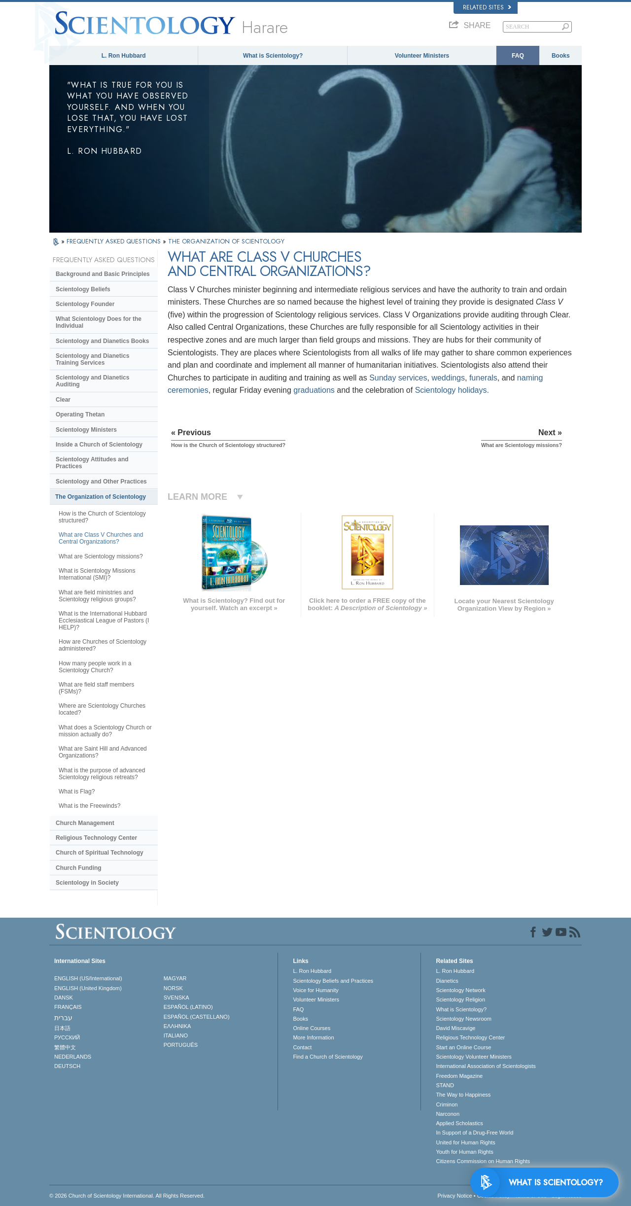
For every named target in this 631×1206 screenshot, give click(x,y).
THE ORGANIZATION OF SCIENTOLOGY (226, 241)
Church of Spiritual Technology (99, 852)
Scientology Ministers (86, 429)
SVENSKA (176, 997)
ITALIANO (176, 1035)
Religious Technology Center (96, 837)
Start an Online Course (463, 1047)
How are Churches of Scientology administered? (102, 645)
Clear (63, 399)
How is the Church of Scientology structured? (102, 517)
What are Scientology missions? (101, 556)
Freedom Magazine (459, 1076)
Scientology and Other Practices (101, 481)
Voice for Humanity (315, 990)
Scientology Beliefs (83, 289)
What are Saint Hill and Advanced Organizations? (103, 752)
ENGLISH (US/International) (88, 978)
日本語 (62, 1028)
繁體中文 (65, 1047)
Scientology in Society (87, 882)
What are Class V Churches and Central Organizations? (101, 538)
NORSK (173, 988)
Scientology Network (460, 990)
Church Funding (79, 867)
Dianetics (447, 981)
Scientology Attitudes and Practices (92, 463)
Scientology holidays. (452, 390)
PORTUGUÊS (181, 1045)
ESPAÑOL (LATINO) (188, 1007)
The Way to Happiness (463, 1095)
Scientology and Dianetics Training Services (92, 359)
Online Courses (311, 1028)
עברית (63, 1018)
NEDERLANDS (72, 1057)
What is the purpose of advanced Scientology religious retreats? (102, 774)
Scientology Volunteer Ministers (473, 1057)
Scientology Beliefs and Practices (333, 981)
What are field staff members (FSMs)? (96, 688)
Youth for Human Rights (464, 1152)
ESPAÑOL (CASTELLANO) (197, 1017)
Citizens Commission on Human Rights (483, 1161)
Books (561, 55)
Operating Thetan (80, 414)
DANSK (63, 997)
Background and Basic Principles (103, 274)
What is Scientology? (273, 55)
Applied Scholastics (459, 1123)
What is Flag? (77, 791)
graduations (314, 390)
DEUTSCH (67, 1066)
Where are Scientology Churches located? (102, 709)
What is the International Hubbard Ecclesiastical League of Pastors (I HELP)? (104, 620)
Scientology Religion (460, 999)
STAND (445, 1085)
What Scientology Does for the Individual (98, 322)
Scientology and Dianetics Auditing (92, 381)
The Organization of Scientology (100, 496)
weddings (448, 378)
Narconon (447, 1114)
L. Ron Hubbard (124, 55)
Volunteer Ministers (422, 55)
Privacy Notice (454, 1196)
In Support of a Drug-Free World (474, 1133)
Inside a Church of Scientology (99, 444)
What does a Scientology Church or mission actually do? (105, 731)
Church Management (85, 823)
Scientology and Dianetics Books (102, 341)
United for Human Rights (465, 1142)
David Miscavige (455, 1028)
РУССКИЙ (67, 1037)
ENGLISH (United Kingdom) (88, 988)
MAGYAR (175, 978)
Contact (302, 1047)
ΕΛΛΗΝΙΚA (177, 1026)
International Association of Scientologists (485, 1066)
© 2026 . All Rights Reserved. (127, 1196)
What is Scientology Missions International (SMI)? (97, 574)
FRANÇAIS (68, 1007)
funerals (483, 378)
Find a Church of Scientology (327, 1057)
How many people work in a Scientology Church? (95, 667)
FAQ (518, 55)
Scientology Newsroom (463, 1019)
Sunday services (398, 378)
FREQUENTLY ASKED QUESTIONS (115, 241)
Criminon (446, 1104)
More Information (313, 1037)
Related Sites (487, 7)
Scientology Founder (85, 304)
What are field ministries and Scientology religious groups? (97, 596)
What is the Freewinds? (89, 805)
